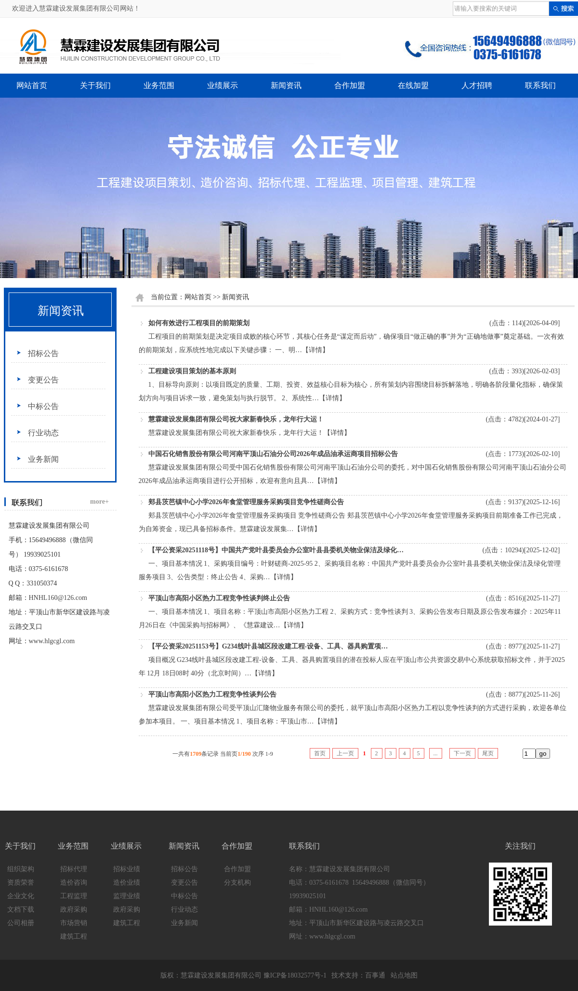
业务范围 (159, 85)
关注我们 (520, 846)
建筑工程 (73, 936)
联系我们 (540, 85)
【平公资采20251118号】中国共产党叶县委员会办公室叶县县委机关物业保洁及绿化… (276, 550)
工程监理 (73, 896)
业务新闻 (43, 459)
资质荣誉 (20, 882)
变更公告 (43, 380)
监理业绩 (126, 896)
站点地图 (404, 975)
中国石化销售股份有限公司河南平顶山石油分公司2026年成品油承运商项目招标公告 (273, 453)
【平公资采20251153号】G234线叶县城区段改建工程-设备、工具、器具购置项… (268, 646)
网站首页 (31, 85)
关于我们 (95, 85)
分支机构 (237, 882)
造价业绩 (126, 882)
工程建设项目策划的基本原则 (192, 371)
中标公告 (43, 406)
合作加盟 (349, 85)
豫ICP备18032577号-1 (295, 975)
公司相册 (20, 923)
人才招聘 (476, 85)
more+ (99, 501)
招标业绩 (126, 869)
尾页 (488, 753)
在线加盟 (413, 85)
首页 (320, 753)
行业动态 (43, 433)
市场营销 (73, 923)
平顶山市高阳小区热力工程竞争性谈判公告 (212, 694)
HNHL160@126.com (58, 597)
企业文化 (20, 896)
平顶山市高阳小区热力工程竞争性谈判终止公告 (219, 598)
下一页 (462, 753)
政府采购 (73, 909)
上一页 (345, 753)
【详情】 (315, 350)
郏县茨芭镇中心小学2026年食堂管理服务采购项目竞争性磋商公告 (246, 502)
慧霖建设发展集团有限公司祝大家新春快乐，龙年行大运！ (236, 419)
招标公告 (43, 353)
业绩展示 (222, 85)
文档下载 (20, 909)
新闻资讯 (286, 85)
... (436, 753)
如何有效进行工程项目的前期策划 (199, 323)
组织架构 (20, 869)
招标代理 (73, 869)
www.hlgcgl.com (52, 641)
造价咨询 (73, 882)
